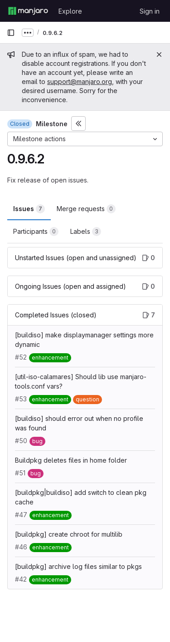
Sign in (150, 11)
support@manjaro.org (79, 81)
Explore (70, 11)
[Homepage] (28, 11)
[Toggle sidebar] (78, 123)
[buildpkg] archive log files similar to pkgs (78, 566)
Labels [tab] (85, 231)
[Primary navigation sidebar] (11, 32)
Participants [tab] (35, 231)
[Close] (159, 54)
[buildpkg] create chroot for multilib (68, 534)
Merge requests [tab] (86, 208)
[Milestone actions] (85, 139)
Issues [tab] (29, 208)
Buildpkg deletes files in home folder (71, 460)
